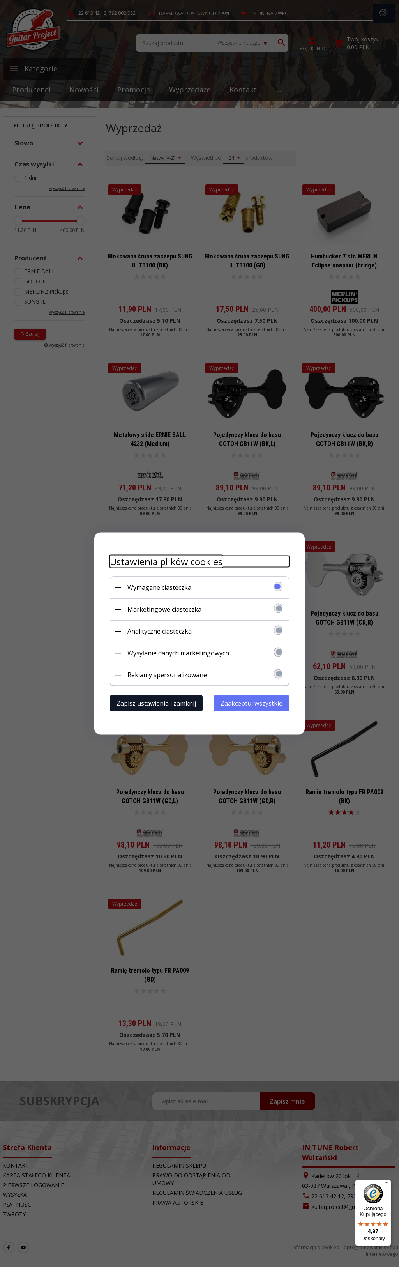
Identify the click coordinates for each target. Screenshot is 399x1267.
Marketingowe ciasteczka (164, 609)
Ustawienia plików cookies (166, 561)
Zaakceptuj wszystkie (251, 703)
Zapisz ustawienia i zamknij (156, 703)
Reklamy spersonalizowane (167, 675)
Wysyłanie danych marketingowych (178, 653)
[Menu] (386, 1184)
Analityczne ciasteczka (159, 631)
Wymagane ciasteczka (159, 587)
